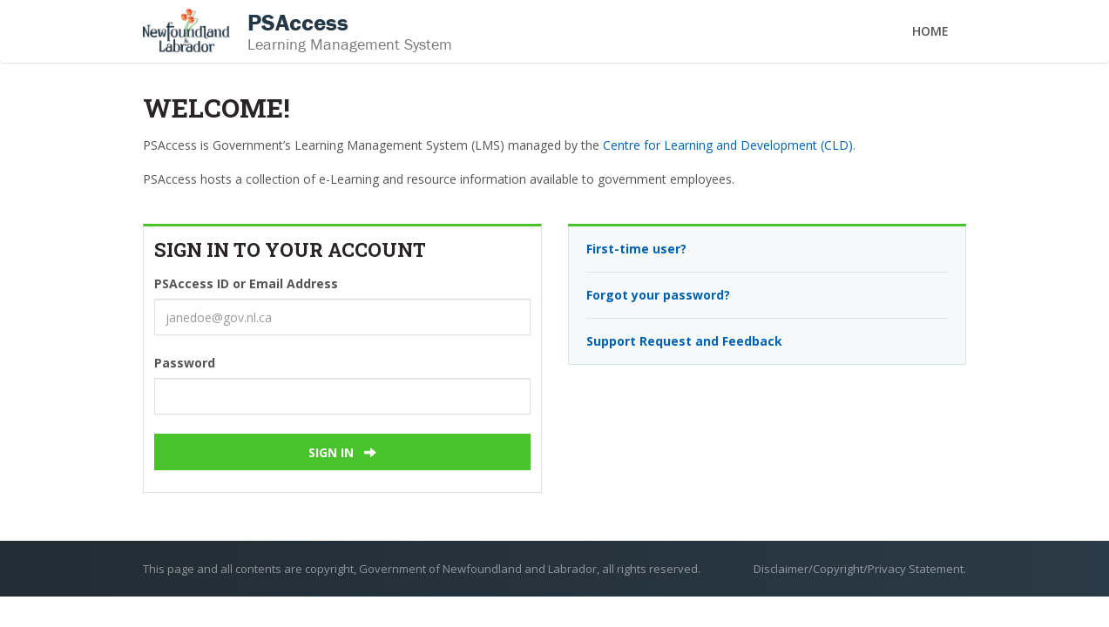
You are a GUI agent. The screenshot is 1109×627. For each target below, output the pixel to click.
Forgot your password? (658, 295)
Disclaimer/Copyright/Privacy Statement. (860, 569)
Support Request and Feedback (684, 341)
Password (184, 362)
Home (930, 31)
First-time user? (636, 248)
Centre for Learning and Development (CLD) (728, 145)
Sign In (342, 452)
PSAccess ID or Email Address (246, 283)
